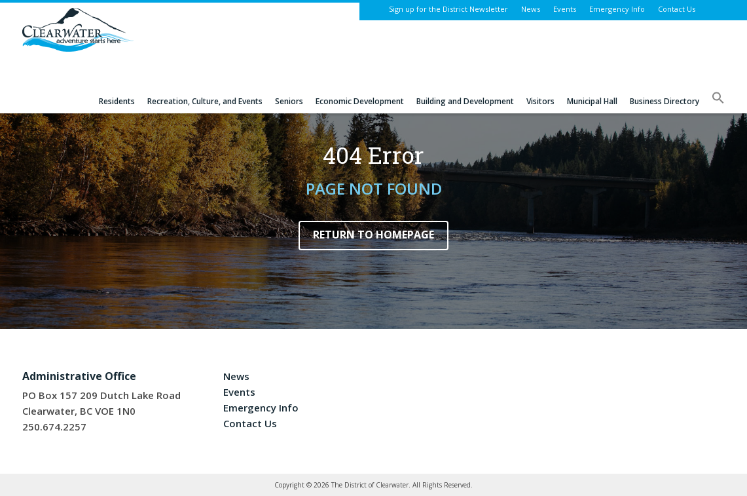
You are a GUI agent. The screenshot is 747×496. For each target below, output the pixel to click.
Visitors (540, 101)
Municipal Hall (592, 101)
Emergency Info (617, 9)
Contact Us (676, 9)
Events (564, 9)
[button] (718, 102)
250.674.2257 (54, 426)
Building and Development (465, 101)
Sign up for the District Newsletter (448, 9)
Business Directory (664, 101)
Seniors (289, 101)
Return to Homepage (373, 234)
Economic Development (360, 101)
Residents (117, 101)
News (530, 9)
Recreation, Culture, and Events (205, 101)
